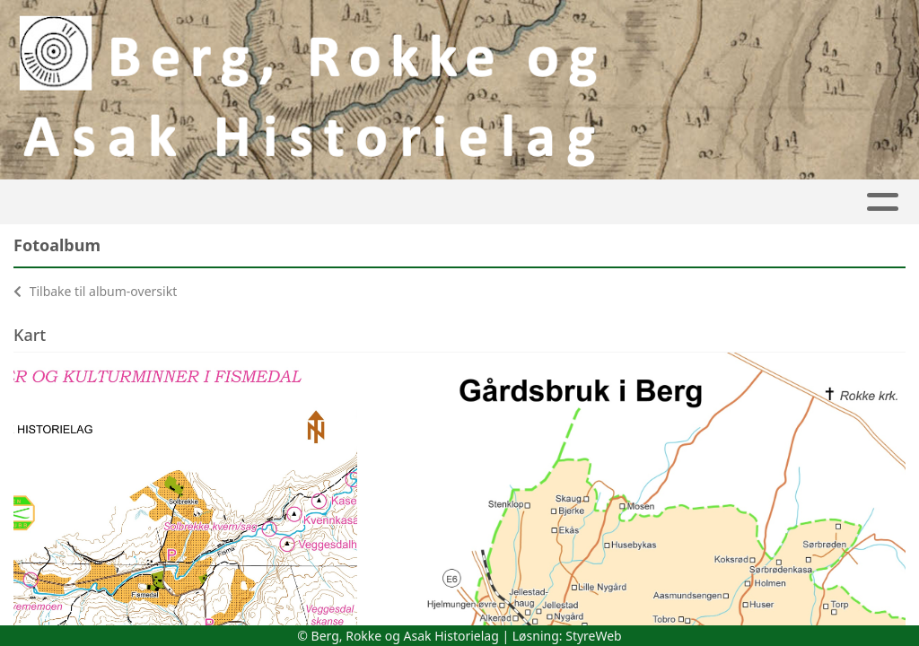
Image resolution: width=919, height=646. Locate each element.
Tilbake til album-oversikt (95, 291)
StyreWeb (593, 635)
